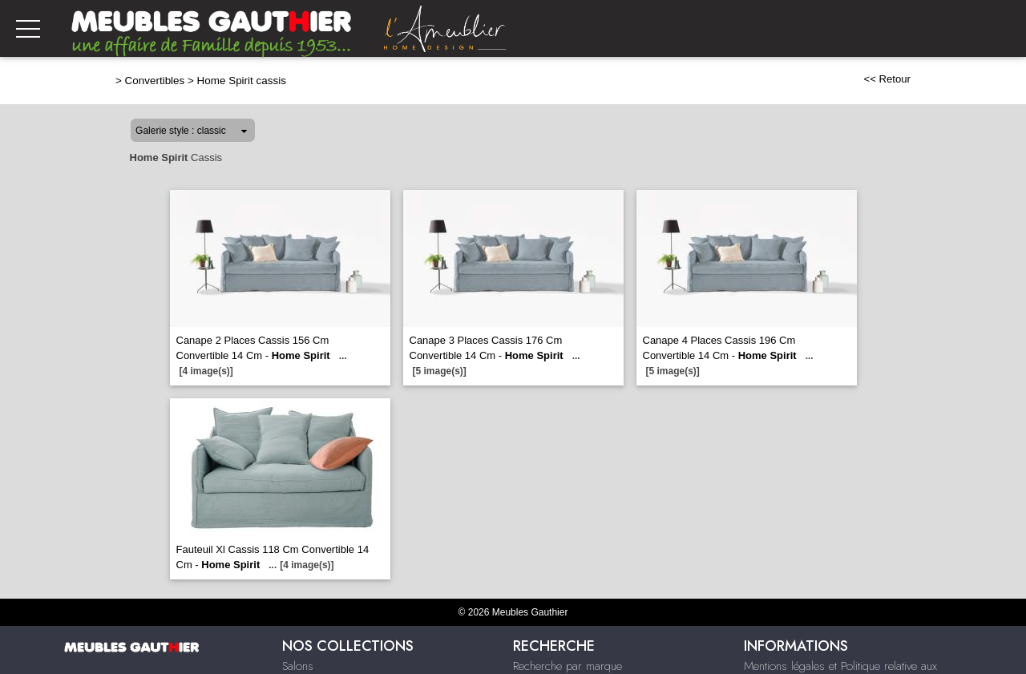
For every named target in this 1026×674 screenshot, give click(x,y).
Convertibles (155, 81)
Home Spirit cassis (241, 81)
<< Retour (887, 79)
